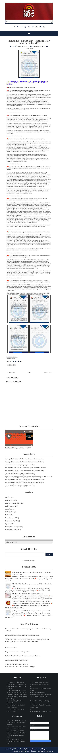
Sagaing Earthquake (11, 521)
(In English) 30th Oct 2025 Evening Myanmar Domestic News (24, 482)
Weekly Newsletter (11, 530)
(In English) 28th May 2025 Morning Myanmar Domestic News (31, 601)
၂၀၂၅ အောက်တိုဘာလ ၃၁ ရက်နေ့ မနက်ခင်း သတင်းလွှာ (20, 474)
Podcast (7, 515)
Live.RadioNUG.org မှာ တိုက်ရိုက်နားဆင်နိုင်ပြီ (18, 448)
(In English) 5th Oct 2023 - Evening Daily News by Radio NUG (29, 42)
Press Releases (9, 518)
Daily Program (9, 506)
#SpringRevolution (11, 358)
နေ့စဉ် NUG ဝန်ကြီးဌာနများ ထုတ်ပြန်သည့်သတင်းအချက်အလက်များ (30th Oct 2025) (28, 476)
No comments (29, 48)
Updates (7, 524)
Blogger (32, 561)
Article (7, 497)
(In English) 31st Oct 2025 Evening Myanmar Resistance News (24, 459)
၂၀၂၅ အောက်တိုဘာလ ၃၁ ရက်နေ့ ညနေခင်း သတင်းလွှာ (20, 465)
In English (8, 509)
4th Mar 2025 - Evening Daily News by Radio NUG (27, 594)
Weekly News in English (12, 527)
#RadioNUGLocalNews (12, 357)
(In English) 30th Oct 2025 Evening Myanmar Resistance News (25, 479)
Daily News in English (38, 46)
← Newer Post (10, 372)
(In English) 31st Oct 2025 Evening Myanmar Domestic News (24, 462)
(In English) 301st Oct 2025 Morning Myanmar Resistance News (25, 468)
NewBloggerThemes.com (45, 751)
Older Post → (48, 372)
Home (29, 372)
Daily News (8, 500)
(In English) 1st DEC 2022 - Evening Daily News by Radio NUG (31, 611)
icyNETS (21, 751)
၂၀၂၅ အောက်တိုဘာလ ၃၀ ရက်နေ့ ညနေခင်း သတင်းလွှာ (20, 485)
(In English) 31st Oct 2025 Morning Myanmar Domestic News (24, 471)
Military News (9, 512)
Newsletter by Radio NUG (25, 749)
